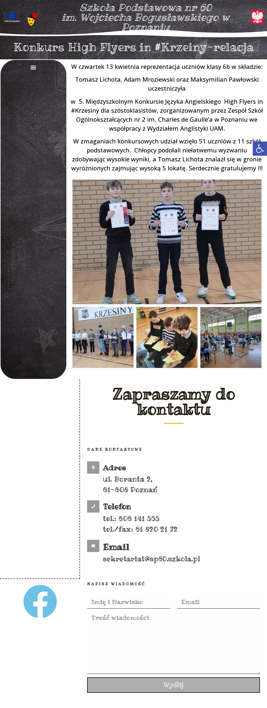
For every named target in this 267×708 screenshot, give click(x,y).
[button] (260, 149)
